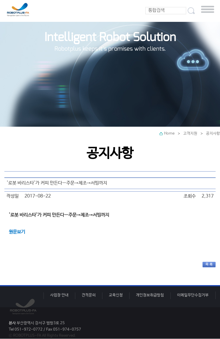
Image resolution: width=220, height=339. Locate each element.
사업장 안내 (59, 295)
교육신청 (116, 295)
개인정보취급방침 (150, 295)
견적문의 (89, 295)
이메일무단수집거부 (193, 295)
